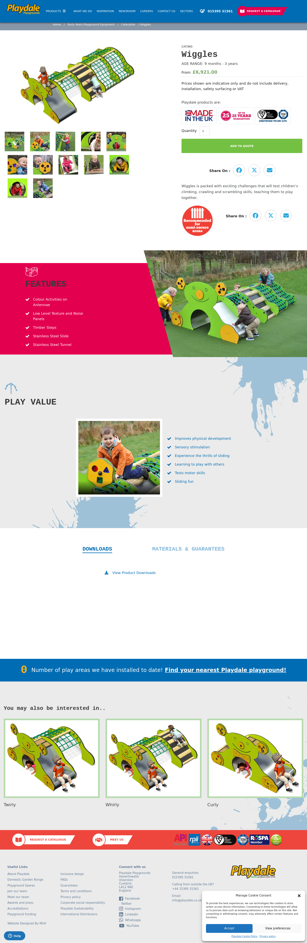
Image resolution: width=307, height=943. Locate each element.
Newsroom (127, 11)
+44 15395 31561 (185, 889)
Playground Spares (21, 885)
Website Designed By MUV (26, 923)
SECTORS (186, 11)
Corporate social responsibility (82, 903)
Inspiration (105, 11)
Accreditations (17, 909)
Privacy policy (268, 936)
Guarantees (69, 885)
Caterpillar (128, 24)
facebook (129, 898)
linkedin (128, 914)
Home (57, 24)
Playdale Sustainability (77, 909)
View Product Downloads (134, 573)
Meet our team (18, 897)
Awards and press (20, 903)
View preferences (277, 928)
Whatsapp (130, 920)
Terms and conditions (76, 891)
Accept (229, 928)
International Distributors (78, 914)
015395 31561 (220, 11)
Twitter (125, 904)
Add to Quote (242, 146)
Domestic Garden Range (25, 880)
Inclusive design (72, 874)
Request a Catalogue (264, 11)
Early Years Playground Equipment (91, 24)
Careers (146, 11)
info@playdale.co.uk (187, 900)
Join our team (17, 891)
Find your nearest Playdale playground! (225, 670)
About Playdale (18, 874)
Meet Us (117, 839)
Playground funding (21, 914)
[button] (299, 896)
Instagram (130, 908)
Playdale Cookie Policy (244, 936)
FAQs (64, 880)
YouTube (129, 925)
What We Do (82, 11)
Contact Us (166, 11)
